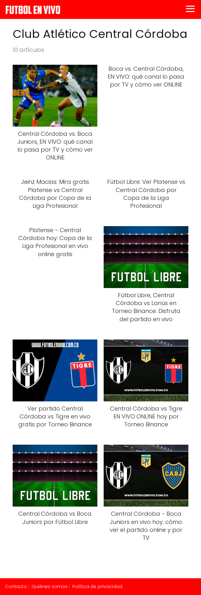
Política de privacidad (97, 586)
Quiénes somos (50, 586)
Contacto (16, 586)
